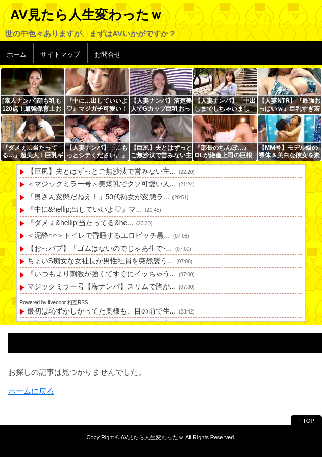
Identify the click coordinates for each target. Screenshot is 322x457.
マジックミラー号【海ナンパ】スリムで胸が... (101, 286)
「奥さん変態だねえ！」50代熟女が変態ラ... (98, 197)
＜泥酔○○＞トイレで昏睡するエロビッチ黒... (98, 235)
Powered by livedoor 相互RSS (54, 302)
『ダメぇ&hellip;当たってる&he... (80, 223)
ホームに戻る (31, 391)
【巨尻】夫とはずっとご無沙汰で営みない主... (101, 171)
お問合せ (107, 54)
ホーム (17, 54)
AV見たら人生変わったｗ (86, 15)
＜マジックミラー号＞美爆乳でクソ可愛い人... (101, 184)
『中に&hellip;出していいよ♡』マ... (84, 209)
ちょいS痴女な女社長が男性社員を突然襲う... (100, 261)
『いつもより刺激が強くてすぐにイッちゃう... (101, 274)
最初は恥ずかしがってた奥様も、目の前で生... (101, 311)
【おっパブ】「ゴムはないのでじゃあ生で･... (99, 248)
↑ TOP (306, 421)
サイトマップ (60, 54)
